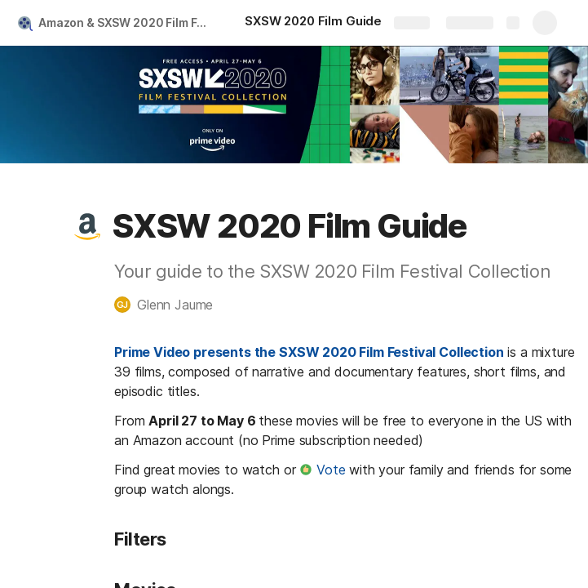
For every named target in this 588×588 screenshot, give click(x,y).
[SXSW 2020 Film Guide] (313, 23)
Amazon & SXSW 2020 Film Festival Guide (125, 22)
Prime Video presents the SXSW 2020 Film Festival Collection (309, 352)
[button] (87, 226)
